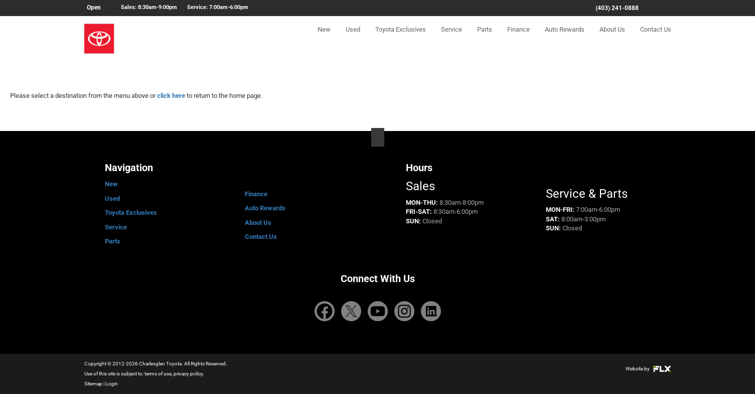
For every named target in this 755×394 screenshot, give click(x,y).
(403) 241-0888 (617, 8)
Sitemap (93, 383)
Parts (484, 38)
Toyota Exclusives (400, 38)
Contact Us (655, 38)
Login (111, 383)
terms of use (158, 373)
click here (171, 95)
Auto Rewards (564, 38)
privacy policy (188, 373)
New (324, 38)
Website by (648, 368)
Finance (518, 38)
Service (451, 38)
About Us (612, 38)
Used (353, 38)
